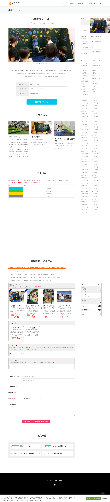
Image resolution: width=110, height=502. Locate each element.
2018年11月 (94, 191)
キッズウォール (95, 60)
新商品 (93, 86)
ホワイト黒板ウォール (56, 446)
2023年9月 (84, 132)
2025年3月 (84, 113)
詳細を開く (105, 498)
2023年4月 (84, 138)
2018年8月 (84, 196)
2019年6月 (94, 185)
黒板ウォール (20, 446)
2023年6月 (84, 135)
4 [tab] (43, 63)
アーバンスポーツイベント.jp (94, 3)
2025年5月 (84, 111)
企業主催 (83, 70)
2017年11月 (94, 207)
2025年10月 (94, 103)
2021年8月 (84, 159)
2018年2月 (84, 204)
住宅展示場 (84, 73)
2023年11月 (84, 129)
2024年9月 (84, 119)
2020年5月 (84, 175)
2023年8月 (94, 132)
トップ (65, 3)
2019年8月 (84, 185)
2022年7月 (94, 145)
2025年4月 (94, 111)
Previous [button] (10, 44)
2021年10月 (84, 156)
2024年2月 (84, 127)
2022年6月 (84, 148)
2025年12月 (84, 103)
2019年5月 (84, 188)
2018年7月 (94, 196)
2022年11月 (94, 140)
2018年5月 (94, 199)
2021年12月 (84, 153)
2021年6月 (84, 161)
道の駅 (93, 91)
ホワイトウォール (22, 453)
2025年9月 (84, 105)
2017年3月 (84, 212)
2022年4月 (84, 151)
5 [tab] (46, 63)
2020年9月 (84, 172)
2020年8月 (94, 172)
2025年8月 (94, 105)
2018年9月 (94, 193)
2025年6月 (94, 108)
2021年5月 (94, 161)
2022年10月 (84, 143)
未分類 (83, 89)
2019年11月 (94, 180)
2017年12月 (84, 207)
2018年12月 (84, 191)
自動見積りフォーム (41, 102)
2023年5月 (94, 135)
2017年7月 (84, 209)
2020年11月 (84, 169)
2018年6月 (84, 199)
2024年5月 (94, 121)
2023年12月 (94, 127)
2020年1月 (94, 178)
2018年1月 (94, 204)
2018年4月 (84, 202)
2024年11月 (84, 116)
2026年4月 (84, 100)
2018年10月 (84, 193)
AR (82, 60)
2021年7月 (94, 159)
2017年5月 (94, 209)
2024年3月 (94, 124)
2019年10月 (84, 183)
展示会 (83, 86)
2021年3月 (94, 164)
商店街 (93, 75)
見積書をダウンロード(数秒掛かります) (36, 421)
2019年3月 (94, 188)
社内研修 (93, 89)
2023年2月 (84, 140)
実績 (82, 83)
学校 (92, 81)
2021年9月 (94, 156)
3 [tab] (41, 63)
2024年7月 (84, 121)
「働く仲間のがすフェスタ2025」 (90, 47)
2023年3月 (94, 138)
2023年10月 (94, 129)
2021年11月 (94, 153)
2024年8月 (94, 119)
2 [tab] (39, 63)
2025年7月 (84, 108)
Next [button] (72, 44)
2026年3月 (94, 100)
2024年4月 (84, 124)
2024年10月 (94, 116)
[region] (41, 45)
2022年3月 (94, 151)
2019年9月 (94, 183)
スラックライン (85, 63)
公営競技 (93, 73)
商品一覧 (80, 3)
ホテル (93, 63)
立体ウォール (53, 453)
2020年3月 (94, 175)
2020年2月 (84, 178)
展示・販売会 (95, 83)
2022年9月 (94, 143)
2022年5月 (94, 148)
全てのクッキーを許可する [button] (93, 498)
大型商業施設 (84, 81)
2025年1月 (94, 113)
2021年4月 (84, 164)
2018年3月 (94, 202)
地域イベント (84, 78)
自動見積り (72, 3)
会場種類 (93, 70)
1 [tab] (37, 63)
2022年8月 (84, 145)
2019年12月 (84, 180)
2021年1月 (84, 167)
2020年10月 (94, 169)
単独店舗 (83, 75)
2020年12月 (94, 167)
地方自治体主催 (95, 78)
